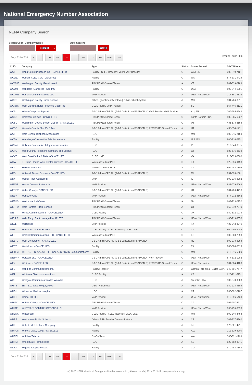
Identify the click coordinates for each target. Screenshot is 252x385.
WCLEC (14, 77)
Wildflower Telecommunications (38, 274)
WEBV (13, 195)
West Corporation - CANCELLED (39, 240)
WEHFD (14, 207)
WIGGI (13, 347)
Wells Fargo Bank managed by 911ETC (42, 218)
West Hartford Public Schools (37, 207)
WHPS (13, 319)
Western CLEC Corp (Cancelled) (39, 77)
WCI (12, 72)
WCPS (13, 100)
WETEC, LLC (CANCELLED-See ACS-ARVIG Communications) (55, 252)
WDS (13, 173)
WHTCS (14, 330)
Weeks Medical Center (33, 201)
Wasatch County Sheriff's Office (38, 128)
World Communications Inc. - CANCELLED (44, 72)
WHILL (13, 297)
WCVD (13, 156)
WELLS (14, 218)
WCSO (13, 128)
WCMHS (14, 83)
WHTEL (14, 336)
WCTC (13, 151)
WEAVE (14, 184)
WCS (13, 111)
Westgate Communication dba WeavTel (42, 280)
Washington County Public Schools (40, 100)
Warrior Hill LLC (30, 297)
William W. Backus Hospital (36, 291)
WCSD (13, 122)
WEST (13, 235)
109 (57, 58)
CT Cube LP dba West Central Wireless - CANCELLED (50, 162)
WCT (12, 134)
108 (49, 58)
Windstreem (28, 313)
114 (100, 58)
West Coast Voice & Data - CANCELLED (43, 156)
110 (66, 58)
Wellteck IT (27, 224)
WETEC (14, 252)
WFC (12, 269)
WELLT (14, 224)
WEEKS (14, 201)
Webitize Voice (29, 195)
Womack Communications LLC (38, 94)
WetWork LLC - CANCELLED (37, 257)
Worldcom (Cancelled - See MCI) (39, 89)
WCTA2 (14, 145)
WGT (13, 280)
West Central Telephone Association (40, 134)
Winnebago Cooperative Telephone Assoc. (44, 139)
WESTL (14, 246)
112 (83, 58)
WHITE (14, 308)
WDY (13, 178)
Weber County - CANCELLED (37, 190)
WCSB (13, 117)
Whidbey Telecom (31, 336)
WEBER (14, 190)
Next (109, 58)
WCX (13, 167)
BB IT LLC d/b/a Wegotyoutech (38, 285)
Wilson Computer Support (35, 111)
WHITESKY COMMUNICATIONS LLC (41, 308)
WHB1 (13, 291)
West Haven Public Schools (36, 319)
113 (92, 58)
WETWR (14, 257)
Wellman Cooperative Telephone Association (45, 145)
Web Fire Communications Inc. (38, 269)
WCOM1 (14, 94)
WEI (12, 212)
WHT (12, 325)
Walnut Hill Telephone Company (38, 325)
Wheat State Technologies (35, 342)
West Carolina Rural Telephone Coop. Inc (43, 105)
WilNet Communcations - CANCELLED (42, 212)
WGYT (13, 285)
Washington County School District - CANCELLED (48, 122)
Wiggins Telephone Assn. (35, 347)
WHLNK (14, 313)
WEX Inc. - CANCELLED (35, 263)
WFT (12, 274)
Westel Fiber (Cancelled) (35, 178)
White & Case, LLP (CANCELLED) (40, 330)
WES (12, 229)
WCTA (13, 139)
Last (119, 58)
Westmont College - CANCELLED (39, 117)
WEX (12, 263)
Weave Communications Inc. (37, 184)
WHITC (14, 302)
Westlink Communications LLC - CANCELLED (46, 235)
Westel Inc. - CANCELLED (36, 229)
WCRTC (14, 105)
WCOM (14, 89)
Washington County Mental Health (39, 83)
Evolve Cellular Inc (31, 167)
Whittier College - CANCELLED (38, 302)
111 (75, 58)
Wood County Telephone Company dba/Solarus (46, 151)
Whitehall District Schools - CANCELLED (43, 173)
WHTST (14, 342)
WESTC (14, 240)
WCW (13, 162)
